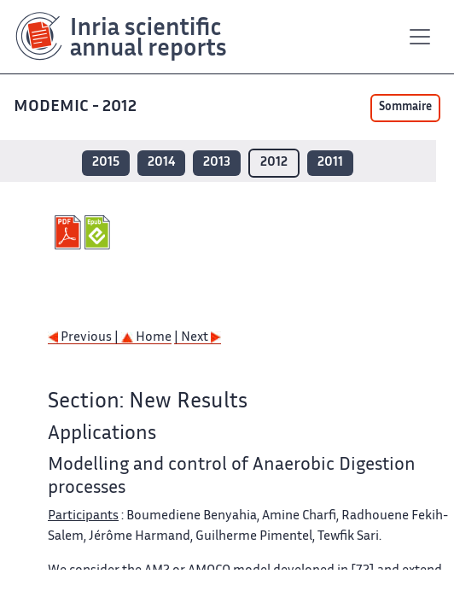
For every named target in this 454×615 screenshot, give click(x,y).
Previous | (84, 337)
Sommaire (405, 107)
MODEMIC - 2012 (77, 107)
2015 (105, 162)
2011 (330, 162)
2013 (216, 162)
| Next (197, 337)
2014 (161, 162)
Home (146, 337)
